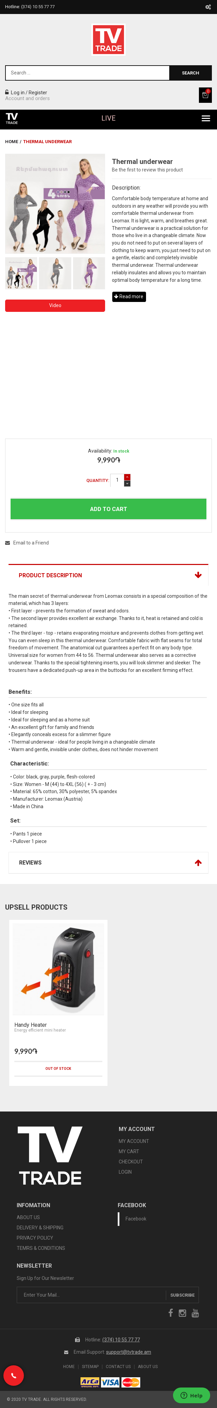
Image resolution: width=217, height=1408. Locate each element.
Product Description (50, 575)
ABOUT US (28, 1217)
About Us (148, 1367)
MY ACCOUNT (134, 1141)
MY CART (129, 1151)
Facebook (136, 1218)
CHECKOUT (131, 1161)
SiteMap (90, 1367)
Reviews (30, 862)
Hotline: (30, 6)
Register (38, 92)
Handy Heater (30, 1025)
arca (90, 1382)
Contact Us (118, 1367)
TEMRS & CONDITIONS (41, 1248)
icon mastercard (130, 1382)
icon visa (110, 1382)
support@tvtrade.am (128, 1352)
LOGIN (125, 1172)
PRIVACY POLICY (35, 1238)
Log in (15, 92)
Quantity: (97, 480)
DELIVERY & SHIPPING (40, 1227)
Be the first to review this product (147, 169)
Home (11, 141)
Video (55, 305)
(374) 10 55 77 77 (121, 1339)
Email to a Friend (27, 543)
